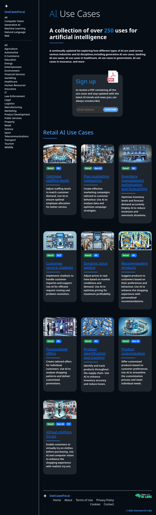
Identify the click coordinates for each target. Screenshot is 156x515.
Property (10, 121)
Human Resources (15, 85)
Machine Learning (15, 28)
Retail (8, 125)
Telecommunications (17, 136)
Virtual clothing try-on (58, 434)
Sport (8, 132)
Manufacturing (13, 107)
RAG (7, 35)
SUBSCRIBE (110, 109)
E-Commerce (12, 56)
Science (9, 129)
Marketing (11, 110)
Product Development (17, 114)
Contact (109, 504)
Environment (12, 70)
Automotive (11, 52)
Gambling (10, 78)
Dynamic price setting (95, 265)
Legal (8, 99)
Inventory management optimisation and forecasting (134, 182)
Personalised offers (56, 351)
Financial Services (15, 74)
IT (6, 92)
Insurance (10, 89)
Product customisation (133, 351)
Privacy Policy (105, 500)
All (6, 17)
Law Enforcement (15, 96)
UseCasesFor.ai (15, 12)
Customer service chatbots (59, 265)
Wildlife (9, 147)
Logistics (10, 103)
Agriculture (11, 48)
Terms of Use (84, 500)
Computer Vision (14, 21)
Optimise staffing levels (57, 178)
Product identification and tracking (95, 353)
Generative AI (12, 24)
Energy (9, 63)
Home (57, 500)
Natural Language (15, 32)
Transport (10, 140)
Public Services (13, 118)
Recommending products (134, 265)
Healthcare (11, 81)
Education (10, 59)
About (68, 500)
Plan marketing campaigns (96, 178)
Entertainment (13, 67)
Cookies (95, 504)
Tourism (9, 143)
